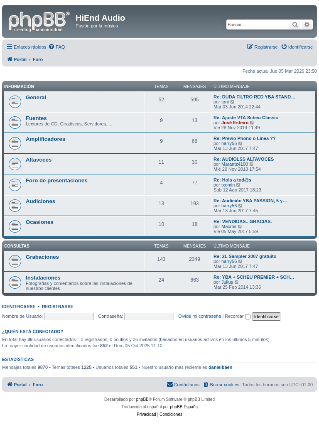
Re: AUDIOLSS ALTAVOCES (243, 159)
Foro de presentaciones (57, 180)
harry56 (229, 143)
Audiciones (40, 201)
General (36, 97)
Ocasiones (40, 222)
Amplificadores (45, 139)
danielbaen (220, 367)
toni (225, 101)
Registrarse (58, 306)
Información (19, 86)
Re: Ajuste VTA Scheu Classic (245, 117)
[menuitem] (56, 47)
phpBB (142, 399)
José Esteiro (234, 122)
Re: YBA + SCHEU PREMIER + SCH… (253, 277)
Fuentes (36, 118)
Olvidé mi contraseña (199, 316)
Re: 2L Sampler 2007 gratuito (244, 256)
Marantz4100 (234, 164)
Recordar (237, 316)
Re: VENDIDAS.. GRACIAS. (242, 221)
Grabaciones (42, 257)
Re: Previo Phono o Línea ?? (244, 138)
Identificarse (19, 306)
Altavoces (39, 160)
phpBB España (184, 407)
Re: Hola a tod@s (232, 179)
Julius (227, 282)
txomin (228, 184)
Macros (228, 226)
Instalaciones (43, 278)
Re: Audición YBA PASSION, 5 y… (250, 200)
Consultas (16, 246)
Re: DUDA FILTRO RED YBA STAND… (254, 96)
